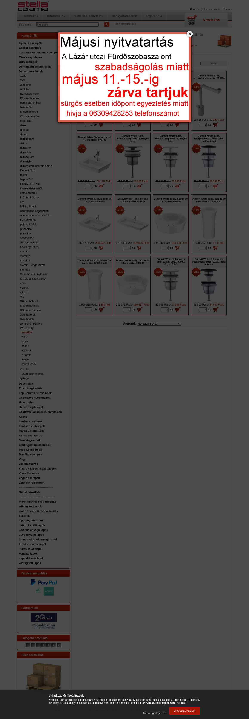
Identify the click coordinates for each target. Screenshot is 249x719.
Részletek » (188, 45)
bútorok (26, 355)
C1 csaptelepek (30, 116)
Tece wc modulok (30, 449)
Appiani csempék (30, 43)
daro (23, 125)
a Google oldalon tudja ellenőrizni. (93, 45)
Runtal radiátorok (30, 435)
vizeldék (27, 350)
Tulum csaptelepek (32, 373)
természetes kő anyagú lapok (38, 539)
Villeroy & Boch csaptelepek (37, 468)
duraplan (25, 147)
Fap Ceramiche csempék (35, 393)
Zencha (24, 369)
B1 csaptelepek (29, 93)
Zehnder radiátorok (31, 482)
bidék (25, 341)
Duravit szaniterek (31, 71)
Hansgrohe (26, 402)
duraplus (25, 152)
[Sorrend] (159, 324)
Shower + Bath (29, 242)
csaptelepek (29, 364)
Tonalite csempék (30, 454)
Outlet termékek (29, 492)
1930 (23, 75)
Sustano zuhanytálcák (34, 274)
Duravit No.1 (28, 170)
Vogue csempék (29, 478)
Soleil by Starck (30, 247)
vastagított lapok (30, 563)
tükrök (25, 359)
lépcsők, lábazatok (31, 520)
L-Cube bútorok (30, 197)
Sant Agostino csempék (35, 445)
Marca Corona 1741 (32, 430)
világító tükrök (28, 463)
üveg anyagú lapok (31, 534)
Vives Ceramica (29, 473)
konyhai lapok (28, 553)
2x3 (22, 80)
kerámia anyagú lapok (33, 530)
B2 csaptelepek (29, 98)
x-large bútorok (29, 305)
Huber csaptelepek (31, 407)
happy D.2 (26, 179)
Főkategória (83, 64)
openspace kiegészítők (34, 211)
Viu (22, 296)
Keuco (23, 416)
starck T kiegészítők (32, 265)
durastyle (26, 161)
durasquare (27, 156)
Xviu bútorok (28, 314)
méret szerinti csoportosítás (37, 501)
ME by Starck (28, 206)
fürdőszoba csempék (33, 544)
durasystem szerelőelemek (37, 165)
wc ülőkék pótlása (31, 323)
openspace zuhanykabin (35, 215)
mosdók (27, 332)
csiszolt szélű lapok (32, 525)
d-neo (23, 134)
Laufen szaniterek (31, 421)
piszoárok (26, 229)
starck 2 (25, 256)
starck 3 (25, 260)
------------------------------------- (36, 487)
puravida (25, 233)
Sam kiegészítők (30, 440)
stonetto (25, 269)
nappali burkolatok (31, 558)
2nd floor (25, 84)
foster (23, 174)
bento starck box (30, 102)
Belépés (195, 9)
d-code (24, 129)
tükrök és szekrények (33, 278)
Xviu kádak (27, 319)
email (100, 39)
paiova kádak (28, 224)
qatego (24, 378)
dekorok (24, 515)
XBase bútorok (29, 301)
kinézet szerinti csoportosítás (38, 511)
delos (23, 143)
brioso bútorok (29, 111)
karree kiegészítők (31, 188)
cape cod (26, 120)
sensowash (27, 238)
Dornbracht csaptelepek (35, 66)
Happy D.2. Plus (30, 183)
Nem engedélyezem (154, 713)
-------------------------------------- (36, 497)
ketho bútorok (28, 193)
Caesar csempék (30, 47)
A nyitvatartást (82, 42)
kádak (25, 346)
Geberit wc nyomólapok (35, 397)
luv (22, 202)
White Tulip (27, 328)
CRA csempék (28, 62)
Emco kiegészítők (30, 388)
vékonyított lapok (30, 506)
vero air (24, 287)
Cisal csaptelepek (30, 57)
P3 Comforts (28, 220)
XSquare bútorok (30, 310)
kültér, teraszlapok (31, 548)
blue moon (26, 107)
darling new (27, 138)
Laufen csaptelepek (32, 426)
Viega (22, 459)
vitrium (24, 292)
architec (25, 89)
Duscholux (26, 383)
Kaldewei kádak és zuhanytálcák (40, 411)
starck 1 (25, 251)
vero (23, 283)
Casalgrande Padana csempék (39, 52)
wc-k (24, 337)
